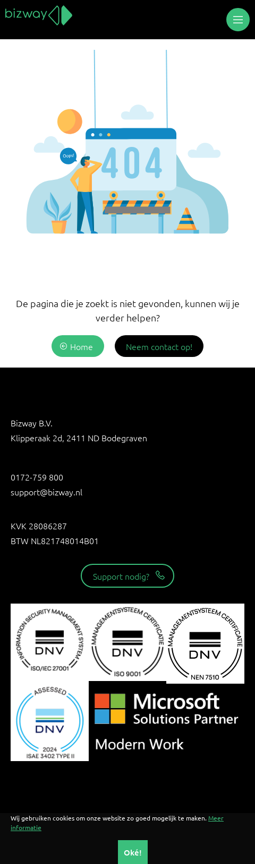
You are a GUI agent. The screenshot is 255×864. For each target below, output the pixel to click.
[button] (238, 19)
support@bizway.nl (46, 492)
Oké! (133, 852)
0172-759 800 (37, 477)
